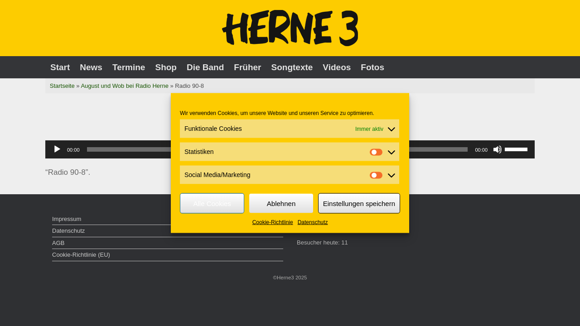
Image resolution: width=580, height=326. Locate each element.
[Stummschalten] (497, 149)
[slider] (517, 148)
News (91, 67)
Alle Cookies (212, 203)
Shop (166, 67)
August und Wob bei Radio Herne (124, 85)
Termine (128, 67)
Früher (247, 67)
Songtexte (292, 67)
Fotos (372, 67)
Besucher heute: (319, 242)
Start (60, 67)
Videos (337, 67)
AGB (58, 243)
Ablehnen (281, 203)
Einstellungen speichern (359, 203)
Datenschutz (313, 222)
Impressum (66, 219)
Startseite (62, 85)
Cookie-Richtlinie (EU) (81, 254)
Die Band (205, 67)
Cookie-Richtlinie (272, 222)
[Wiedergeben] (57, 149)
